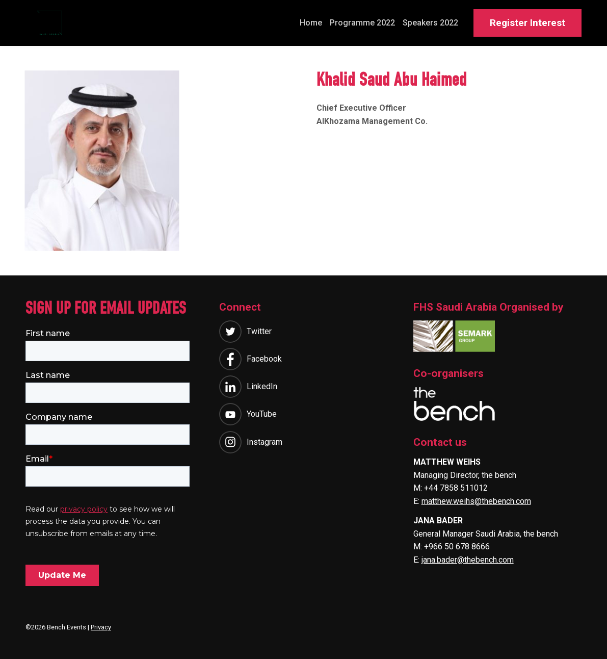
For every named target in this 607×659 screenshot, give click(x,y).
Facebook (264, 361)
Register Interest (527, 23)
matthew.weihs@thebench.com (476, 504)
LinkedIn (262, 389)
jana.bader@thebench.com (467, 562)
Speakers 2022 (430, 23)
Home (311, 23)
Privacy (101, 627)
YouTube (262, 416)
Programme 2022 (362, 23)
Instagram (264, 444)
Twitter (259, 334)
